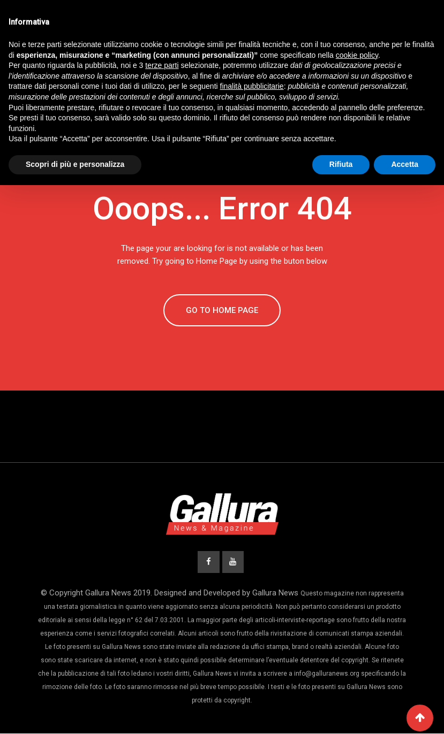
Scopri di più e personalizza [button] (75, 164)
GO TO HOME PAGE (222, 310)
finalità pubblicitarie (252, 86)
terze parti (161, 65)
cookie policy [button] (357, 55)
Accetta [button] (404, 164)
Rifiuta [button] (341, 164)
